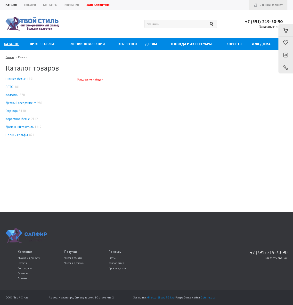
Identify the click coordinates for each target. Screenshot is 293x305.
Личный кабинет (271, 5)
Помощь (114, 252)
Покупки (70, 252)
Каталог (22, 57)
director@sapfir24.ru (161, 297)
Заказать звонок (271, 27)
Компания (25, 252)
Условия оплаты (73, 258)
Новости (22, 263)
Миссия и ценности (29, 258)
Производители (117, 268)
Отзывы (22, 278)
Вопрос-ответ (116, 263)
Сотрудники (25, 268)
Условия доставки (74, 263)
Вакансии (23, 273)
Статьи (112, 258)
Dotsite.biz (208, 297)
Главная (10, 57)
